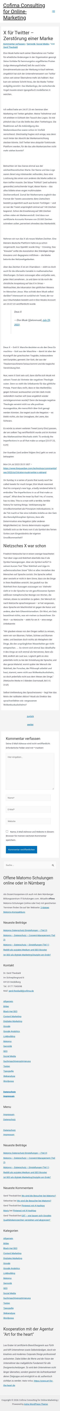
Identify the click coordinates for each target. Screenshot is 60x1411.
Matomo (7, 1041)
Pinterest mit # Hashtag (33, 1205)
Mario (6, 1210)
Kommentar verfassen (14, 44)
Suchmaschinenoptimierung (17, 1061)
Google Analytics (11, 1031)
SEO (5, 1051)
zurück (30, 716)
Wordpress (8, 1081)
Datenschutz (9, 1091)
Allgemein (8, 1001)
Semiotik (31, 44)
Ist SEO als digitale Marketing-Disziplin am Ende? (27, 954)
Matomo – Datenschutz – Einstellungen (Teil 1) (26, 944)
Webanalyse (9, 1076)
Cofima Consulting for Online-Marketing (24, 11)
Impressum (8, 1096)
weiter (30, 724)
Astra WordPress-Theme (36, 1404)
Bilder (6, 1006)
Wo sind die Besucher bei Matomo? (39, 1195)
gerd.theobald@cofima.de (21, 990)
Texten (6, 1066)
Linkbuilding (9, 1036)
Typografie (8, 1071)
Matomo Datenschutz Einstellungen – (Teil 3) (25, 930)
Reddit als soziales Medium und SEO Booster (25, 949)
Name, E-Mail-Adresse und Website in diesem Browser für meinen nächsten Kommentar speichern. (30, 835)
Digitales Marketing (12, 1021)
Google (6, 1026)
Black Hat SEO (10, 1011)
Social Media (42, 44)
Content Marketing (12, 1016)
